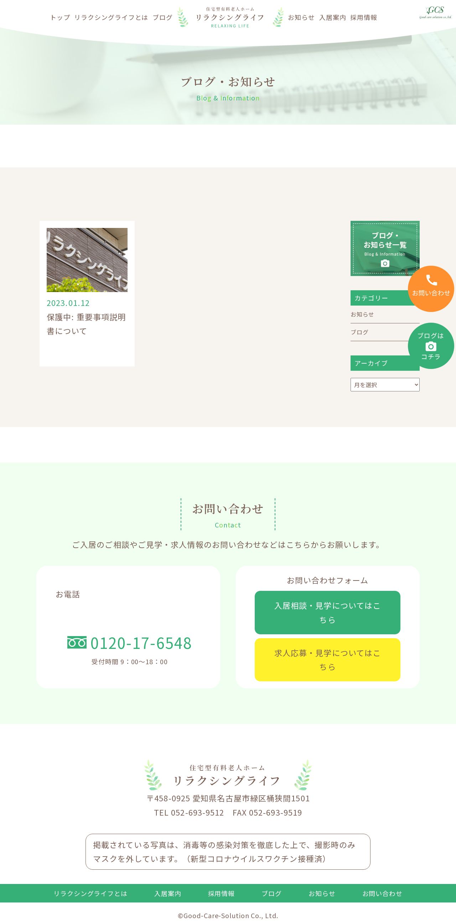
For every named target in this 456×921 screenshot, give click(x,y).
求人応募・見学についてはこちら (327, 659)
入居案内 (332, 17)
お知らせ (301, 17)
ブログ (162, 17)
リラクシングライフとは (111, 17)
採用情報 (363, 17)
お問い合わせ (382, 893)
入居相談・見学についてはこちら (327, 612)
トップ (60, 17)
